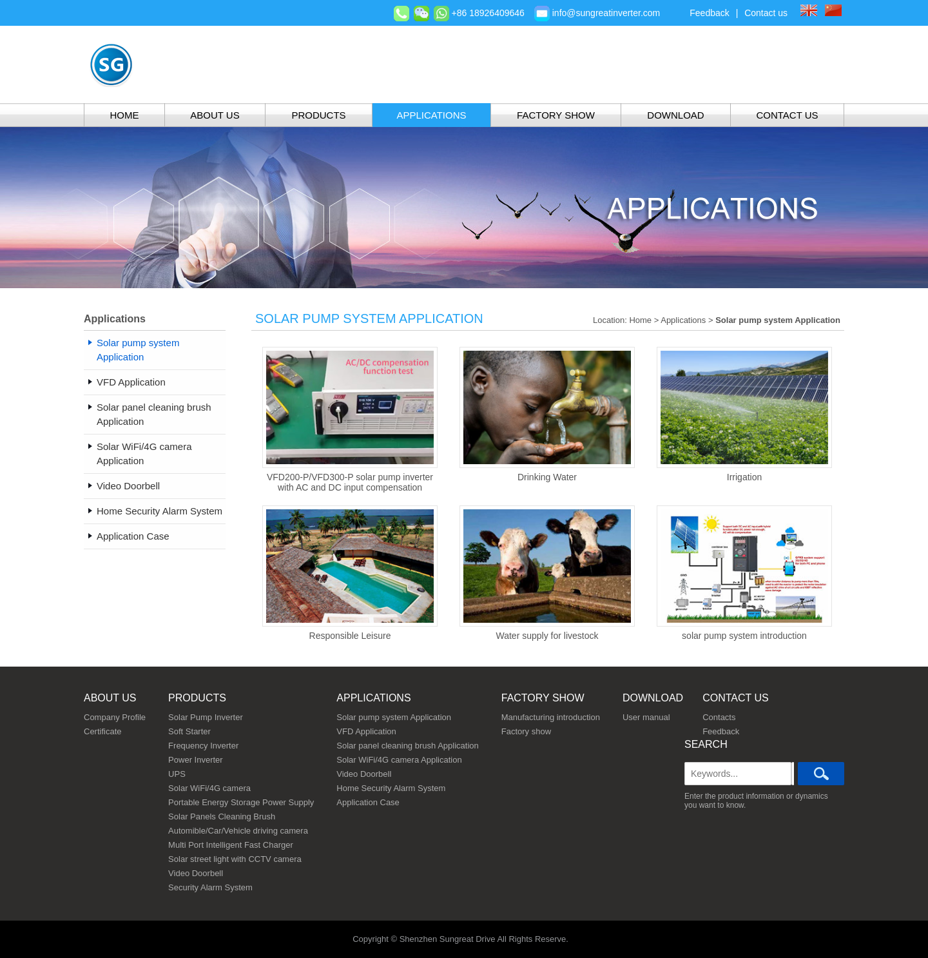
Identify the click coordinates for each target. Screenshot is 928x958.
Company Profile (115, 717)
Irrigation (744, 414)
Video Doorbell (195, 873)
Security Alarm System (210, 887)
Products (318, 115)
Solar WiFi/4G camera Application (398, 760)
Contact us (766, 13)
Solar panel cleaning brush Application (407, 745)
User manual (646, 717)
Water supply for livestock (547, 573)
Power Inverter (195, 760)
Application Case (368, 802)
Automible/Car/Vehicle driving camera (238, 831)
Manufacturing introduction (550, 717)
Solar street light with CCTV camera (235, 859)
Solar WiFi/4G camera (209, 788)
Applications (431, 115)
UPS (177, 774)
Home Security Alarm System (390, 788)
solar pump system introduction (744, 573)
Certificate (103, 731)
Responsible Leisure (350, 573)
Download (675, 115)
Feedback (709, 13)
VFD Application (366, 731)
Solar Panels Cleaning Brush (221, 816)
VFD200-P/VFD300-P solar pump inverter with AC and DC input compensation (350, 420)
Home (124, 115)
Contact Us (787, 115)
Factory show (556, 115)
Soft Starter (189, 731)
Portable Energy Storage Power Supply (241, 802)
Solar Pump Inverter (205, 717)
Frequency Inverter (203, 745)
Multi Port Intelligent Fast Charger (230, 845)
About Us (214, 115)
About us (110, 697)
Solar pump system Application (393, 717)
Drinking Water (547, 414)
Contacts (718, 717)
